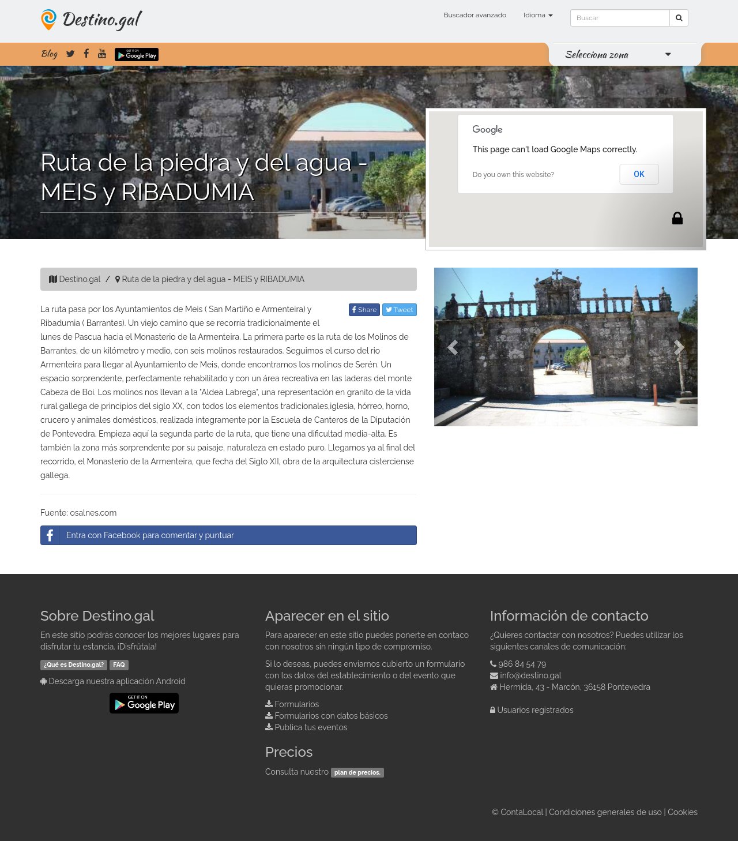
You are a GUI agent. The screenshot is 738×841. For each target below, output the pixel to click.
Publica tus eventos (311, 727)
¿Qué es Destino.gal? (74, 664)
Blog (48, 53)
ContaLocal (521, 812)
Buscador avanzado (474, 15)
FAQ (119, 664)
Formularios (297, 704)
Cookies (683, 812)
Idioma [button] (538, 15)
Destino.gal (99, 18)
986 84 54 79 (523, 664)
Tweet (399, 310)
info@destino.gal (531, 675)
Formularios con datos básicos (331, 715)
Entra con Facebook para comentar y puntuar (137, 535)
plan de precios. (357, 772)
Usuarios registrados (536, 710)
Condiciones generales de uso (605, 812)
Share (364, 310)
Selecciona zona (596, 54)
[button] (454, 347)
